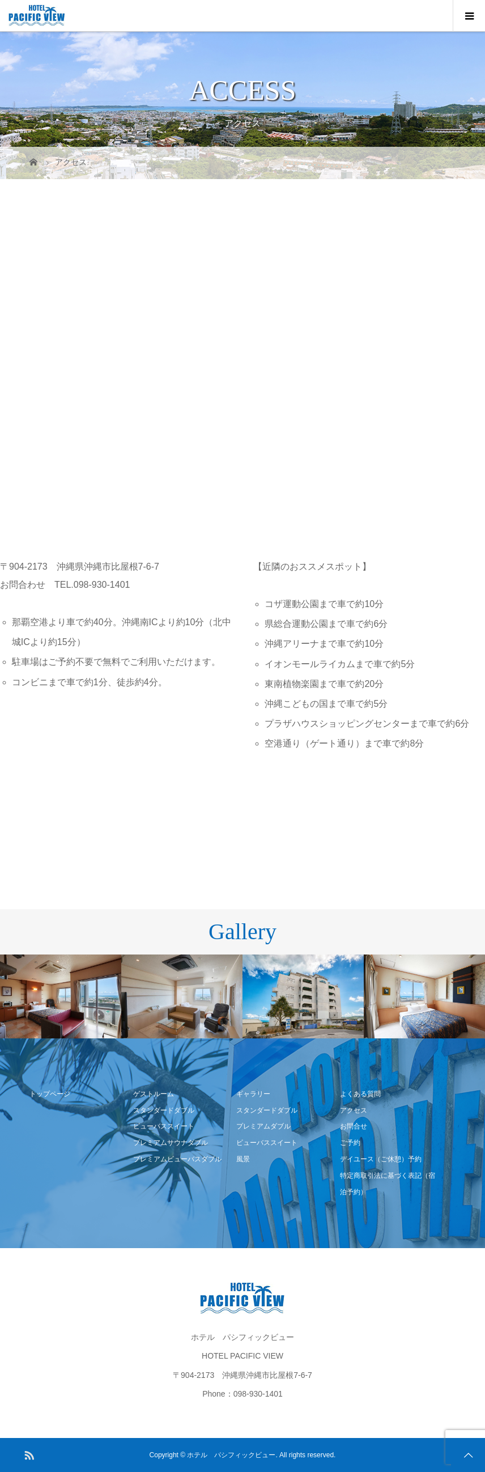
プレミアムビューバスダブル (177, 1159)
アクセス (353, 1110)
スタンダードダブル (163, 1110)
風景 (243, 1159)
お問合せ (353, 1126)
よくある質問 (360, 1094)
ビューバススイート (163, 1126)
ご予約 (350, 1143)
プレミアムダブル (263, 1126)
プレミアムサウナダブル (170, 1143)
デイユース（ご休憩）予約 (381, 1159)
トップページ (49, 1094)
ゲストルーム (153, 1094)
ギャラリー (253, 1094)
